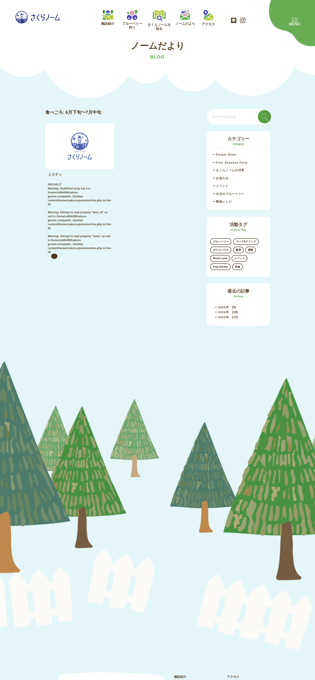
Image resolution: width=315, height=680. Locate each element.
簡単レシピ (224, 201)
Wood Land (220, 258)
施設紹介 (107, 17)
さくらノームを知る (159, 20)
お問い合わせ (236, 591)
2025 (222, 307)
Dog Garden (220, 266)
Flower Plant (226, 154)
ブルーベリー (221, 241)
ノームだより (185, 17)
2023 (222, 317)
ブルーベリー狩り (132, 19)
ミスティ (55, 174)
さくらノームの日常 (230, 170)
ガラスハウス (221, 249)
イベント (222, 186)
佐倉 (237, 266)
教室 (238, 249)
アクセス (208, 18)
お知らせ (222, 178)
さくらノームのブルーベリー (194, 600)
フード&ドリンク (246, 241)
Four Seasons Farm (231, 162)
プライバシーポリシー (242, 600)
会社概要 (233, 582)
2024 (222, 312)
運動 (250, 249)
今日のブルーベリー (230, 194)
